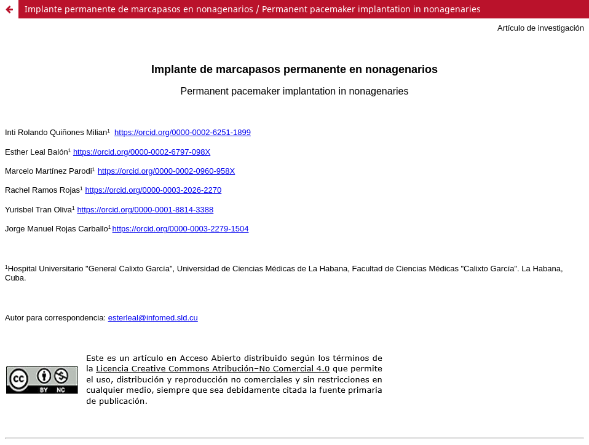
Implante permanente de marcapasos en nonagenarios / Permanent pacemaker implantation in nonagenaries (253, 9)
